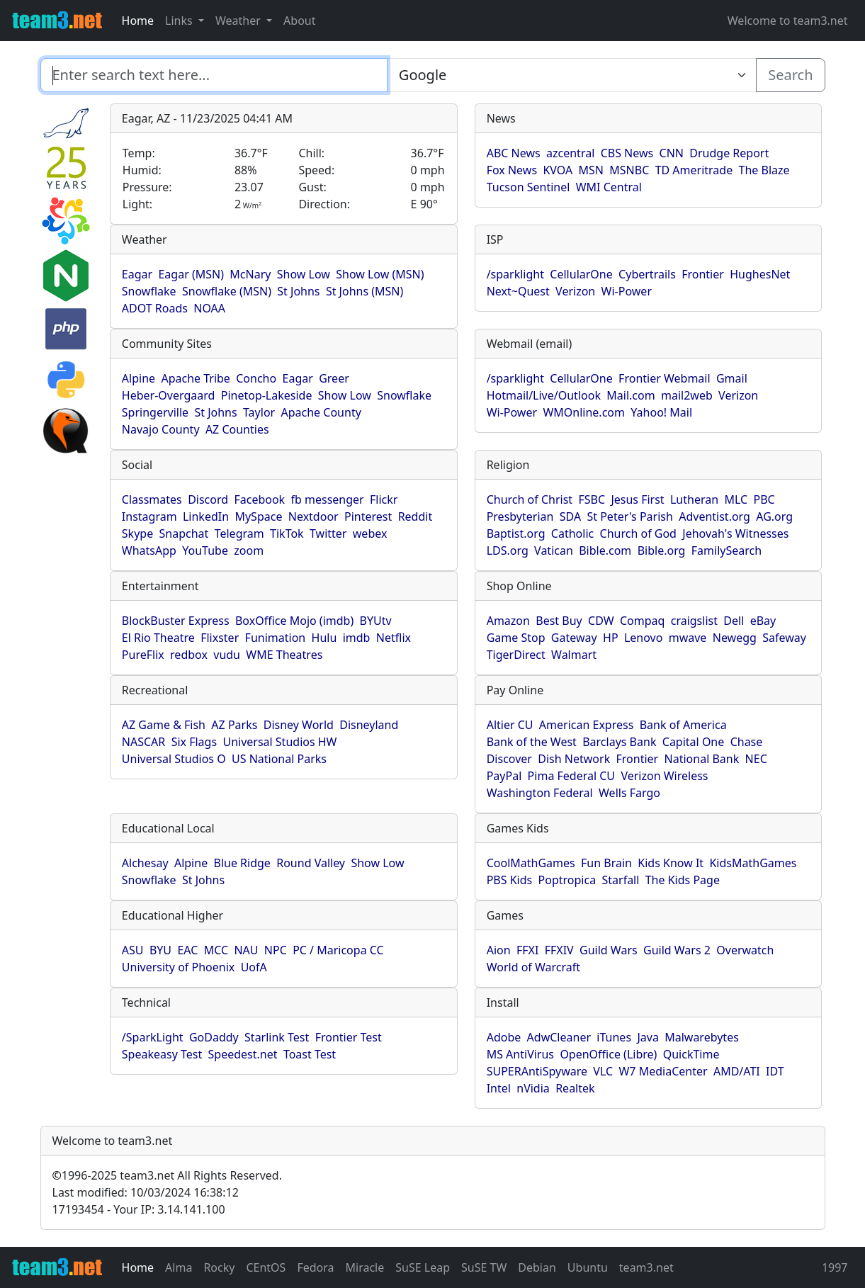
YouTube (205, 550)
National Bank (702, 759)
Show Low (303, 274)
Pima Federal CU (571, 776)
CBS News (627, 153)
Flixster (219, 637)
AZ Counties (237, 429)
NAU (246, 950)
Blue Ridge (242, 863)
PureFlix (143, 654)
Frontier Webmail (664, 378)
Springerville (155, 412)
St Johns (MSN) (364, 291)
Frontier (703, 274)
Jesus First (637, 499)
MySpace (258, 516)
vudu (226, 654)
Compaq (642, 620)
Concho (256, 378)
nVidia (533, 1088)
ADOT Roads (155, 308)
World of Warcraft (533, 967)
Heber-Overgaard (168, 395)
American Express (586, 725)
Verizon (575, 291)
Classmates (152, 499)
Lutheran (694, 499)
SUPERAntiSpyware (537, 1071)
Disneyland (368, 725)
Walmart (574, 654)
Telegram (239, 533)
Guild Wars (609, 950)
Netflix (393, 637)
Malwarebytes (702, 1037)
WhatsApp (149, 550)
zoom (249, 550)
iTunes (614, 1037)
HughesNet (760, 274)
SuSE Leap (422, 1267)
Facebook (259, 499)
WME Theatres (284, 654)
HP (610, 637)
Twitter (328, 533)
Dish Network (574, 759)
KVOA (557, 170)
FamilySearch (726, 550)
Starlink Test (276, 1037)
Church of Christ (529, 499)
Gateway (574, 637)
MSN (591, 170)
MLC (735, 499)
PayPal (504, 776)
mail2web (687, 395)
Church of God (638, 533)
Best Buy (559, 620)
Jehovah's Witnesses (735, 533)
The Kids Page (682, 880)
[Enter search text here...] (572, 75)
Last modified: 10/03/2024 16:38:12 (145, 1192)
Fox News (512, 170)
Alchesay (145, 863)
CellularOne (581, 274)
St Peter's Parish (629, 516)
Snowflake (149, 291)
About (299, 20)
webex (370, 533)
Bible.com (605, 550)
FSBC (591, 499)
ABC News (514, 153)
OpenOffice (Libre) (608, 1054)
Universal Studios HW (279, 742)
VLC (603, 1071)
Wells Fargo (629, 793)
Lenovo (643, 637)
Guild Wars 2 (677, 950)
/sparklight (515, 274)
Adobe (504, 1037)
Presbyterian (520, 516)
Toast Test (309, 1054)
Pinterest (368, 516)
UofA (254, 967)
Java (647, 1037)
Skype (137, 533)
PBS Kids (510, 880)
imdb (357, 637)
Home (138, 20)
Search (790, 74)
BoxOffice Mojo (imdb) (294, 620)
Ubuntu (587, 1267)
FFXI (527, 950)
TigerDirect (516, 654)
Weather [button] (239, 20)
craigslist (694, 620)
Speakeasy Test (162, 1054)
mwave (688, 637)
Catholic (572, 533)
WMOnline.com (584, 412)
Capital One (693, 742)
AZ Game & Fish (163, 725)
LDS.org (507, 550)
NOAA (209, 308)
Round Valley (310, 863)
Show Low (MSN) (380, 274)
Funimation (275, 637)
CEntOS (265, 1267)
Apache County (321, 412)
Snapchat (184, 533)
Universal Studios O (174, 759)
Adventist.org (714, 516)
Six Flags (194, 742)
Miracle (365, 1267)
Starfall (620, 880)
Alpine (138, 378)
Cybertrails (647, 274)
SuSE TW (484, 1267)
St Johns (298, 291)
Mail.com (630, 395)
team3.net (646, 1267)
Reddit (415, 516)
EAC (187, 950)
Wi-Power (626, 291)
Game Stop (516, 637)
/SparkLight (152, 1037)
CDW (601, 620)
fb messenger (327, 499)
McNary (250, 274)
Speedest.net (243, 1054)
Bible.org (662, 550)
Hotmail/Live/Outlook (544, 395)
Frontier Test (348, 1037)
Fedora (315, 1267)
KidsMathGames (752, 863)
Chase (746, 742)
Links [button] (180, 20)
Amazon (508, 620)
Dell (733, 620)
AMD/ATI (736, 1071)
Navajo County (161, 429)
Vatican (553, 550)
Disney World (299, 725)
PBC (764, 499)
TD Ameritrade (694, 170)
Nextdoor (313, 516)
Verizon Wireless (664, 776)
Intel (499, 1088)
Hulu (324, 637)
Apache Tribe (195, 378)
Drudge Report (729, 153)
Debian (537, 1267)
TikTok (287, 533)
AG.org (774, 516)
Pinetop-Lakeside (266, 395)
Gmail (731, 378)
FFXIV (559, 950)
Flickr (383, 499)
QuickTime (691, 1054)
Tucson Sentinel (528, 187)
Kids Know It (670, 863)
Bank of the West (532, 742)
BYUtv (376, 620)
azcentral (570, 153)
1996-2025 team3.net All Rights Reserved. (167, 1175)
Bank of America (683, 725)
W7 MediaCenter (662, 1071)
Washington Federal (540, 793)
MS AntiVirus (520, 1054)
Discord (208, 499)
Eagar (137, 274)
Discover (509, 759)
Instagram (149, 516)
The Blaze (764, 170)
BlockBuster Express (176, 620)
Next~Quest (518, 291)
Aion (499, 950)
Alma (178, 1267)
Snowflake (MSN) (226, 291)
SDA (570, 516)
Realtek (574, 1088)
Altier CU (510, 725)
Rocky (218, 1267)
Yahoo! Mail (661, 412)
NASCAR (143, 742)
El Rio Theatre (158, 637)
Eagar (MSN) (191, 274)
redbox (189, 654)
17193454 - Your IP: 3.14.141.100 (138, 1209)
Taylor (259, 412)
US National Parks (279, 759)
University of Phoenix (178, 967)
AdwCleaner (559, 1037)
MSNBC (629, 170)
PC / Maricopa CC (338, 950)
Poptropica (567, 880)
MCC (216, 950)
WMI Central (609, 187)
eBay (763, 620)
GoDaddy (214, 1037)
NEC (756, 759)
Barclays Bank (619, 742)
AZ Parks (234, 725)
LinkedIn (206, 516)
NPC (275, 950)
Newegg (735, 637)
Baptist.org (516, 533)
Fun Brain (606, 863)
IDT (775, 1071)
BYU (160, 950)
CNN (672, 153)
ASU (133, 950)
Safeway (784, 637)
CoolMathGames (531, 863)
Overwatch (745, 950)
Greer (334, 378)
